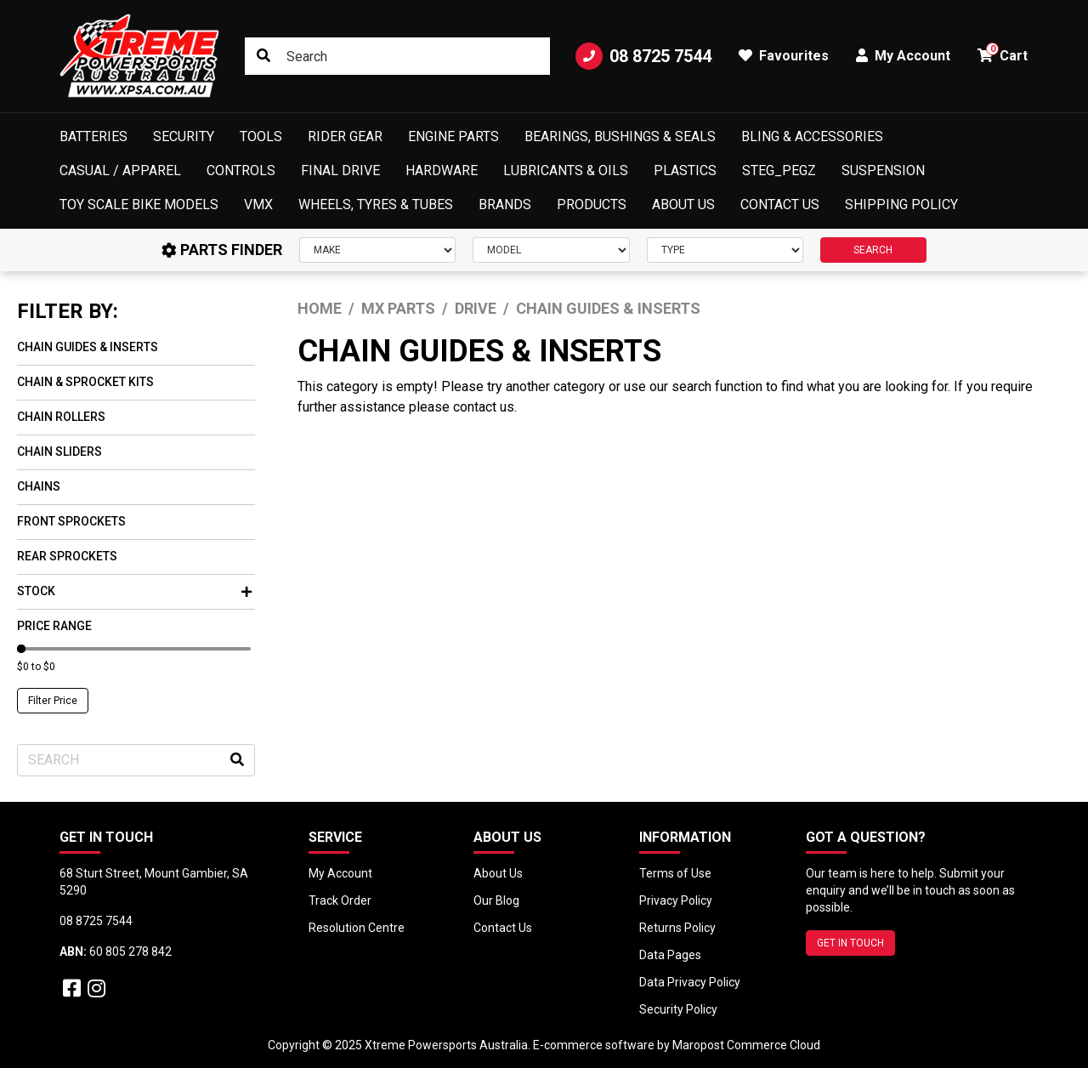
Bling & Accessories (812, 136)
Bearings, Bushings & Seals (620, 136)
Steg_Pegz (779, 170)
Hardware (441, 170)
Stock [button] (134, 591)
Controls (241, 170)
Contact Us (779, 204)
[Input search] (397, 56)
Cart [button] (1003, 53)
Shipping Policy (901, 204)
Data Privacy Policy (689, 982)
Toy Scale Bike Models (139, 204)
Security (183, 136)
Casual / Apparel (120, 170)
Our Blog (496, 900)
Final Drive (340, 170)
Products (591, 204)
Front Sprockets (71, 521)
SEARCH (872, 250)
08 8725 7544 (643, 56)
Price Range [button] (54, 626)
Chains (38, 486)
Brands (505, 204)
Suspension (883, 170)
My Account (340, 873)
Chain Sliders (59, 451)
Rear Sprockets (67, 556)
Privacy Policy (675, 900)
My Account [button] (903, 56)
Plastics (685, 170)
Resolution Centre (357, 927)
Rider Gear (345, 136)
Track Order (340, 900)
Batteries (94, 136)
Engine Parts (453, 136)
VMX (258, 204)
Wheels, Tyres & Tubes (375, 204)
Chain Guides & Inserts (87, 347)
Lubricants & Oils (565, 170)
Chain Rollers (61, 416)
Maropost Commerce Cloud (746, 1045)
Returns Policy (677, 927)
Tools (261, 136)
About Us (683, 204)
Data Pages (670, 955)
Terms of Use (675, 873)
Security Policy (678, 1009)
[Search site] (263, 56)
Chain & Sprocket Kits (85, 382)
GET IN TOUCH (850, 943)
